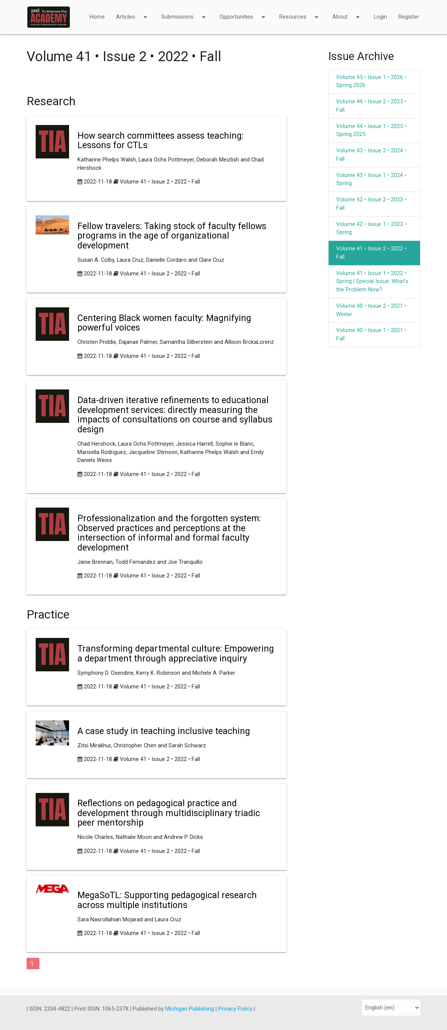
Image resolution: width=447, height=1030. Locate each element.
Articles (133, 12)
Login (380, 17)
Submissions (184, 12)
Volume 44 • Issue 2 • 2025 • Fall (371, 105)
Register (408, 17)
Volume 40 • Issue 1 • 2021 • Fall (371, 334)
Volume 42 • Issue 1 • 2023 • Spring (371, 228)
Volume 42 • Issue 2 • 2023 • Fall (371, 203)
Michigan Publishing (190, 1009)
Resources (300, 12)
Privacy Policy (236, 1009)
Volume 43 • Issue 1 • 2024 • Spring (371, 179)
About (347, 12)
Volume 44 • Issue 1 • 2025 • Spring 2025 (371, 130)
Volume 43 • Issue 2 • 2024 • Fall (371, 154)
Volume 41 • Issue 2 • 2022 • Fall (160, 182)
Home (97, 17)
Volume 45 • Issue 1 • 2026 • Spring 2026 (371, 81)
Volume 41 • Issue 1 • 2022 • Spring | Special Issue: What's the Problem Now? (372, 281)
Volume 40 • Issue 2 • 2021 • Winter (371, 310)
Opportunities (244, 12)
